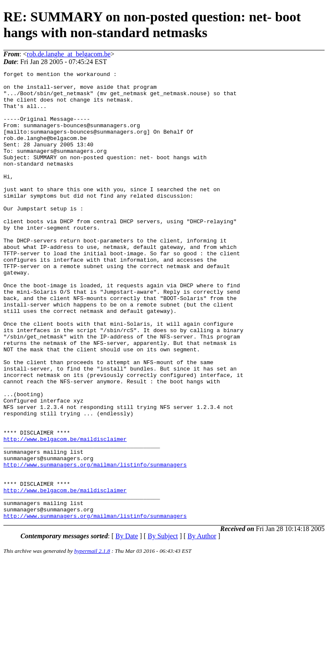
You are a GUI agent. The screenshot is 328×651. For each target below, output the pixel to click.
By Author (201, 625)
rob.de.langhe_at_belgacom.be (69, 54)
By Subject (163, 625)
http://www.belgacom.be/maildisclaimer (65, 513)
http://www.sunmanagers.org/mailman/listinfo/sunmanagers (95, 544)
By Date (126, 625)
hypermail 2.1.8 (92, 640)
